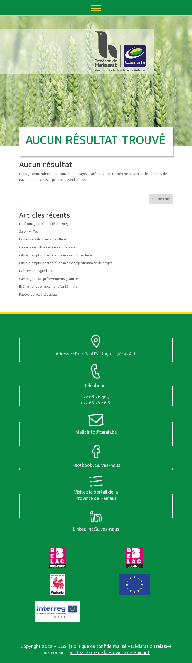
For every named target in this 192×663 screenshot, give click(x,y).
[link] (120, 70)
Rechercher (161, 199)
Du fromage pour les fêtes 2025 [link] (44, 224)
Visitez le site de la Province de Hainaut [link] (110, 652)
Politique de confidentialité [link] (98, 646)
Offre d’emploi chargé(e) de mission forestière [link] (55, 255)
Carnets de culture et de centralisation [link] (48, 247)
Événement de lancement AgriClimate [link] (48, 286)
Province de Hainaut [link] (96, 498)
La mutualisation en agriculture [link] (42, 239)
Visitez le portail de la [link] (96, 492)
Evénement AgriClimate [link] (37, 271)
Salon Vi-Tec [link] (28, 231)
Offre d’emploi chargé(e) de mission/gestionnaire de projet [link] (65, 263)
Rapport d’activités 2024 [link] (38, 294)
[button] (96, 8)
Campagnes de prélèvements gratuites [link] (49, 278)
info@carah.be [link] (102, 432)
